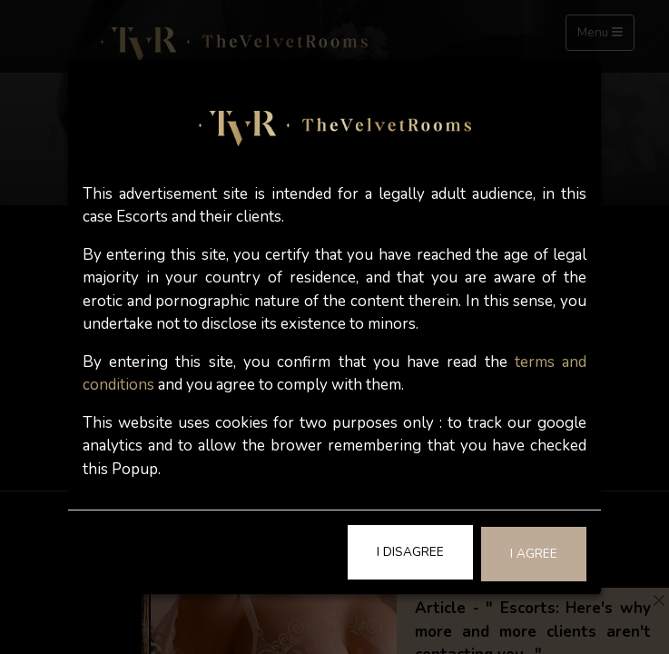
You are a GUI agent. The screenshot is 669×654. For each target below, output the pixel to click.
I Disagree (410, 551)
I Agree (533, 553)
